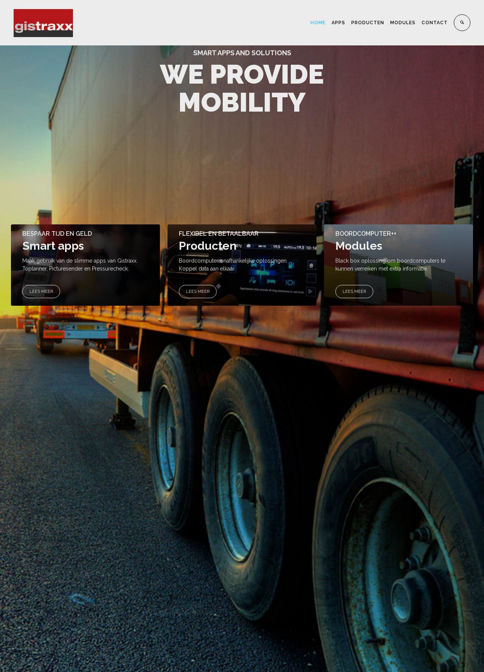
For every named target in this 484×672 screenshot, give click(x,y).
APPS (338, 22)
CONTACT (435, 22)
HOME (318, 22)
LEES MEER (41, 291)
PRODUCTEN (367, 22)
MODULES (403, 22)
